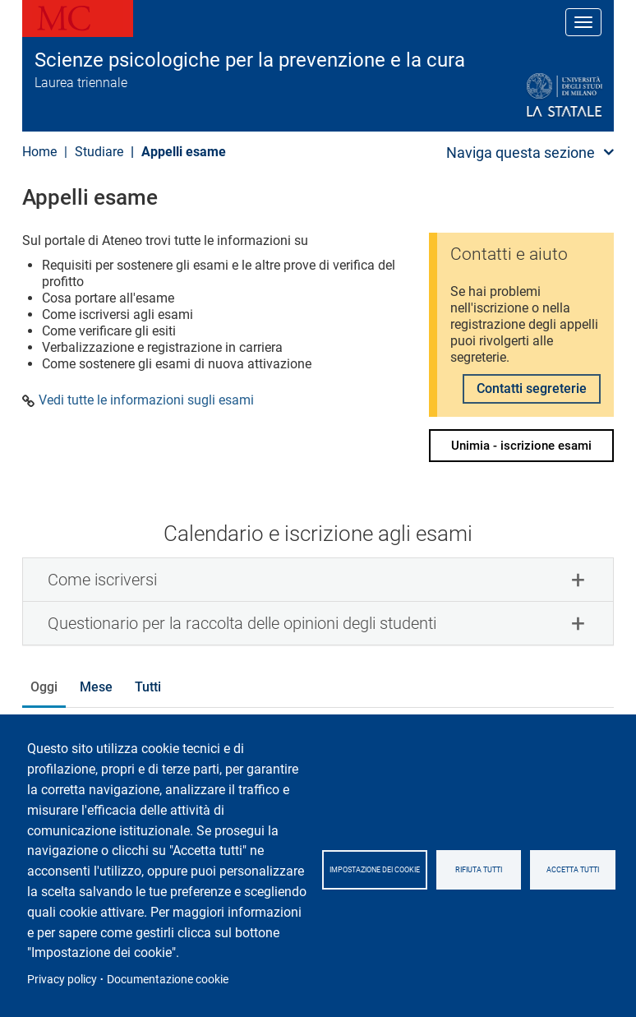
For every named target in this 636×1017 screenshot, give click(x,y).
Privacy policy (62, 979)
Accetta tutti (572, 870)
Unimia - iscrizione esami (521, 445)
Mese (96, 687)
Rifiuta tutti (478, 870)
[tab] (318, 579)
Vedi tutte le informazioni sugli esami (146, 400)
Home (39, 151)
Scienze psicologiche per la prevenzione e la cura (250, 60)
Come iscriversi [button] (102, 579)
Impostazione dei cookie (375, 870)
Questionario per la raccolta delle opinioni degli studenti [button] (242, 623)
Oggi (44, 687)
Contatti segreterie (532, 388)
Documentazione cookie (167, 979)
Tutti (148, 687)
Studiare (99, 151)
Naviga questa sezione (520, 152)
